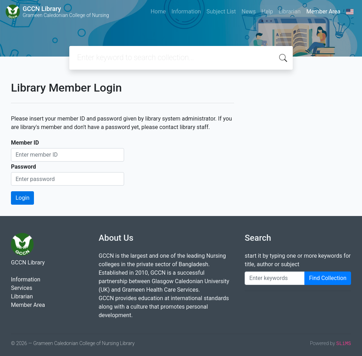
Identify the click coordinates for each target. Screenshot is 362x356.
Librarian (289, 11)
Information (186, 11)
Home (158, 11)
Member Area (323, 11)
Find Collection (327, 278)
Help (267, 11)
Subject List (221, 11)
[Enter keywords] (275, 278)
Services (21, 288)
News (248, 11)
